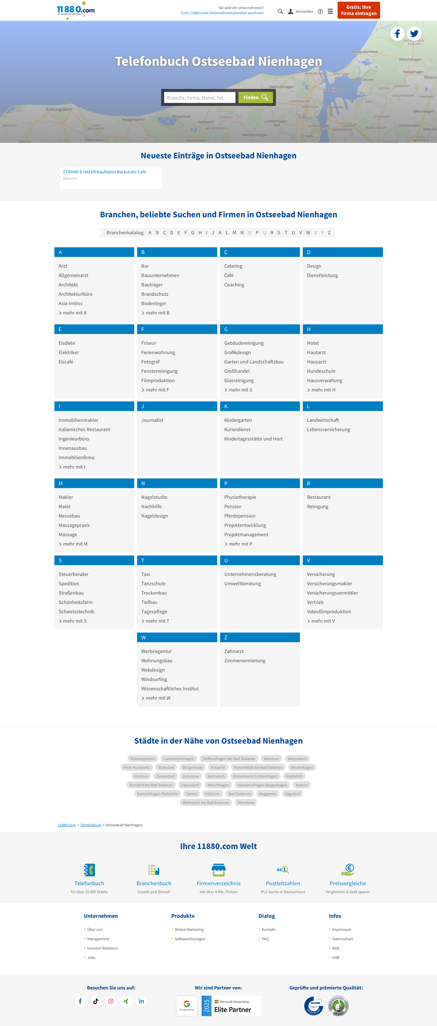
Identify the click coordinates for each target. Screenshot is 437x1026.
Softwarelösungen (190, 938)
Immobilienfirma (76, 457)
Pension (233, 506)
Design (314, 266)
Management (98, 938)
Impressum (341, 929)
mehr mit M (73, 543)
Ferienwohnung (158, 352)
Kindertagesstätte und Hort (253, 438)
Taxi (145, 574)
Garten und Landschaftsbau (254, 361)
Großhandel (237, 371)
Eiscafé (66, 361)
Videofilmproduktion (329, 611)
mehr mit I (72, 466)
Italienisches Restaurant (84, 429)
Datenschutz (342, 938)
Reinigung (317, 506)
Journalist (152, 420)
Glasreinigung (239, 380)
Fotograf (150, 361)
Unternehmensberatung (250, 574)
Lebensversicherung (328, 429)
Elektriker (69, 352)
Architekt (68, 284)
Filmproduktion (158, 380)
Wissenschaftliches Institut (170, 688)
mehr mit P (238, 543)
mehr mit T (155, 621)
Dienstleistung (322, 275)
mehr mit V (321, 621)
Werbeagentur (156, 651)
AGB (335, 948)
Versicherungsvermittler (332, 592)
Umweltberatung (242, 583)
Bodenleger (153, 303)
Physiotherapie (240, 497)
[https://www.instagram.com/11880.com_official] (110, 1002)
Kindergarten (238, 420)
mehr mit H (321, 389)
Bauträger (152, 284)
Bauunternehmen (160, 275)
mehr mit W (155, 698)
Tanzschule (153, 583)
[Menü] (333, 11)
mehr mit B (155, 312)
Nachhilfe (151, 506)
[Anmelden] (303, 11)
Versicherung (321, 574)
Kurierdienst (237, 429)
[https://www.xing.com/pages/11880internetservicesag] (126, 1002)
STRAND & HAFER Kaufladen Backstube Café (104, 171)
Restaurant (319, 497)
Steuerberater (73, 574)
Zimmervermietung (244, 660)
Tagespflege (154, 611)
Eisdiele (67, 343)
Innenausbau (73, 448)
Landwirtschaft (323, 420)
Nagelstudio (154, 497)
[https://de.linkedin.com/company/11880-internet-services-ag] (141, 1002)
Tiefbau (149, 602)
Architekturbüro (76, 294)
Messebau (69, 515)
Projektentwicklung (245, 525)
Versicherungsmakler (329, 583)
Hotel (313, 343)
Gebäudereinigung (244, 343)
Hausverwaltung (324, 380)
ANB (335, 957)
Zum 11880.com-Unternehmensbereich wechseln (222, 12)
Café (229, 275)
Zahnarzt (234, 651)
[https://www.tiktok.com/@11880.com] (95, 1002)
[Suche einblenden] (283, 11)
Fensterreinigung (159, 371)
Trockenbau (154, 592)
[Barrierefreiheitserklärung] (323, 11)
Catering (233, 266)
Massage (68, 534)
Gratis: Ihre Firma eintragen (359, 10)
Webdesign (153, 670)
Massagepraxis (74, 525)
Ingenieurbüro (74, 438)
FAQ (265, 938)
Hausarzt (316, 361)
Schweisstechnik (76, 611)
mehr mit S (73, 621)
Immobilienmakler (78, 420)
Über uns (95, 929)
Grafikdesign (237, 352)
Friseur (148, 343)
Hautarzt (316, 352)
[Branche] (200, 97)
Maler (65, 506)
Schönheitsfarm (76, 602)
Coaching (234, 284)
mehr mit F (155, 389)
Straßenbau (71, 592)
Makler (66, 497)
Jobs (91, 957)
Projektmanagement (246, 534)
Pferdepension (239, 515)
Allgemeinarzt (73, 275)
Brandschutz (155, 294)
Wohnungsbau (156, 660)
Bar (145, 266)
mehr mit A (73, 312)
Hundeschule (321, 371)
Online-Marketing (189, 929)
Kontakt (269, 929)
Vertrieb (315, 602)
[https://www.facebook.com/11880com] (80, 1002)
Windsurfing (154, 679)
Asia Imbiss (71, 303)
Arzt (63, 266)
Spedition (69, 583)
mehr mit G (238, 389)
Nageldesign (154, 515)
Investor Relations (102, 948)
